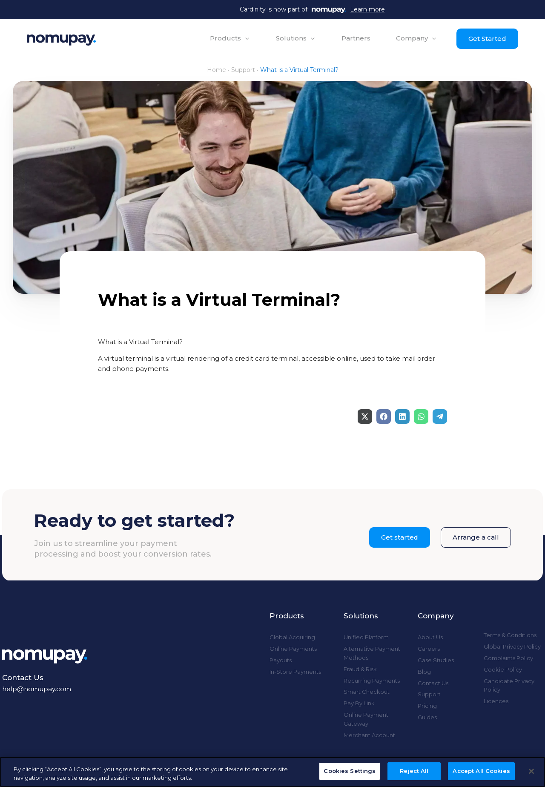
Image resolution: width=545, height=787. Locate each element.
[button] (229, 38)
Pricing (427, 705)
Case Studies (436, 660)
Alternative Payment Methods (372, 653)
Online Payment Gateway (366, 719)
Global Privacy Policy (512, 646)
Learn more (367, 9)
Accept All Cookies (481, 770)
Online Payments (293, 648)
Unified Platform (366, 637)
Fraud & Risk (360, 669)
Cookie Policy (503, 669)
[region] (272, 772)
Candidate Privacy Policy (509, 685)
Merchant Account (369, 735)
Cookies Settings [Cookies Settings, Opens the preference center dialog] (350, 770)
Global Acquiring (292, 637)
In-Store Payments (295, 671)
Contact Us (433, 683)
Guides (427, 717)
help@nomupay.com (36, 689)
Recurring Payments (372, 680)
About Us (430, 637)
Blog (424, 671)
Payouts (281, 660)
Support (243, 70)
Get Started (486, 38)
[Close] (531, 771)
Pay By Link (359, 703)
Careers (429, 648)
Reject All (414, 770)
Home (216, 70)
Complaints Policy (508, 658)
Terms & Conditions (510, 635)
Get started (399, 537)
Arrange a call (476, 537)
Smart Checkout (367, 691)
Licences (496, 701)
